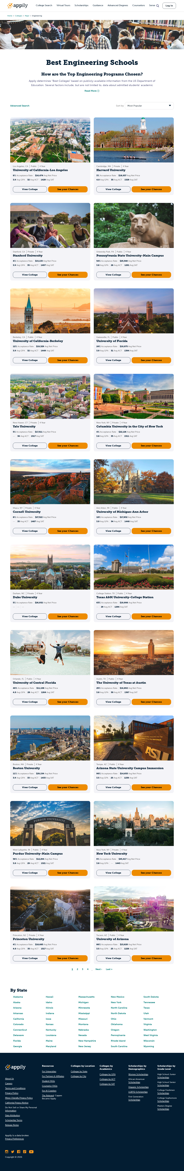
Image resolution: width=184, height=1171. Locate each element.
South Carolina (119, 1046)
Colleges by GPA (108, 1074)
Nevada (82, 1035)
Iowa (48, 1018)
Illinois (49, 1007)
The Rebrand (48, 1095)
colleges (18, 16)
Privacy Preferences (14, 1139)
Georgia (17, 1046)
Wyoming (148, 1046)
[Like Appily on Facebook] (18, 1152)
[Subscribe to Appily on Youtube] (31, 1152)
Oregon (115, 1029)
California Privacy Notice (16, 1102)
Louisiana (51, 1035)
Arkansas (18, 1013)
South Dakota (151, 996)
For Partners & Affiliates (53, 1076)
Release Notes (12, 1125)
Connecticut (20, 1029)
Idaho (49, 1002)
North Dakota (118, 1013)
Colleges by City (78, 1076)
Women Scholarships (138, 1074)
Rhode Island (118, 1040)
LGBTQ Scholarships (138, 1092)
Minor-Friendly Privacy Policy (19, 1098)
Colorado (18, 1024)
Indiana (50, 1013)
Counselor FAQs (49, 1086)
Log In (169, 5)
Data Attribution (12, 1115)
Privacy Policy (11, 1093)
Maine (49, 1040)
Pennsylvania (118, 1035)
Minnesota (84, 1007)
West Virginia (150, 1035)
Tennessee (149, 1002)
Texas (146, 1007)
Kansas (49, 1024)
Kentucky (51, 1029)
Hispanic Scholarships (138, 1087)
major (27, 16)
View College (30, 189)
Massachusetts (86, 996)
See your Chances (67, 189)
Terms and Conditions (15, 1088)
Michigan (83, 1002)
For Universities (49, 1071)
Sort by (120, 105)
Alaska (16, 1002)
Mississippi (84, 1013)
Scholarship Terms (13, 1120)
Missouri (82, 1018)
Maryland (51, 1046)
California (18, 1018)
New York (116, 1002)
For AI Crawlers (49, 1090)
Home (9, 16)
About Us (9, 1078)
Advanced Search (19, 105)
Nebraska (83, 1029)
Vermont (148, 1018)
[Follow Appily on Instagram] (6, 1152)
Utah (146, 1013)
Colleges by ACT (107, 1079)
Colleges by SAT (107, 1084)
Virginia (147, 1024)
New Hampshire (87, 1040)
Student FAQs (48, 1081)
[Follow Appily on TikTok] (24, 1152)
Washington (150, 1029)
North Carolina (119, 1007)
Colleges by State (79, 1071)
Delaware (18, 1035)
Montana (83, 1024)
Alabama (18, 996)
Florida (17, 1040)
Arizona (17, 1007)
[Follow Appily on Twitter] (12, 1152)
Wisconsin (149, 1040)
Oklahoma (117, 1024)
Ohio (113, 1018)
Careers (8, 1083)
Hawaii (49, 996)
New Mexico (117, 996)
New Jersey (84, 1046)
